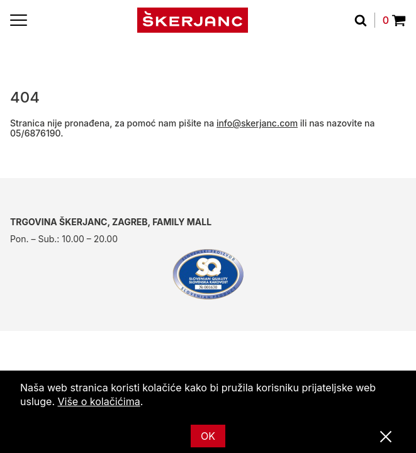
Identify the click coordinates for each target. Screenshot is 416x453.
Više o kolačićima (99, 401)
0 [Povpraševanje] (394, 20)
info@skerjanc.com (257, 123)
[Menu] (18, 20)
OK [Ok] (208, 436)
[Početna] (192, 20)
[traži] (364, 20)
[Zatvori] (386, 437)
